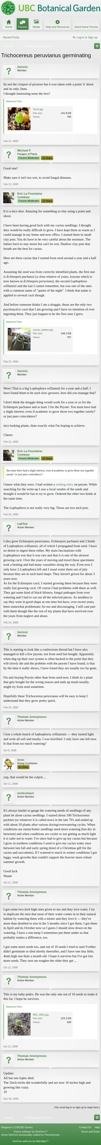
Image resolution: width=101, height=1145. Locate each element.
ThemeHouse (51, 1134)
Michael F (24, 150)
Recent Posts (11, 37)
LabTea (22, 523)
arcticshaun (25, 793)
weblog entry (64, 484)
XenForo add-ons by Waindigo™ (31, 1141)
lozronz (22, 67)
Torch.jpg (38, 109)
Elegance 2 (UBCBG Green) (17, 1127)
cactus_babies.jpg (43, 329)
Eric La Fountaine (29, 193)
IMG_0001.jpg (41, 1014)
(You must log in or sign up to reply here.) (77, 1107)
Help (97, 1127)
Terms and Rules (90, 1131)
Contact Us (85, 1127)
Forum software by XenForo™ (30, 1131)
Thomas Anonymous (32, 717)
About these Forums (86, 27)
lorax (20, 759)
